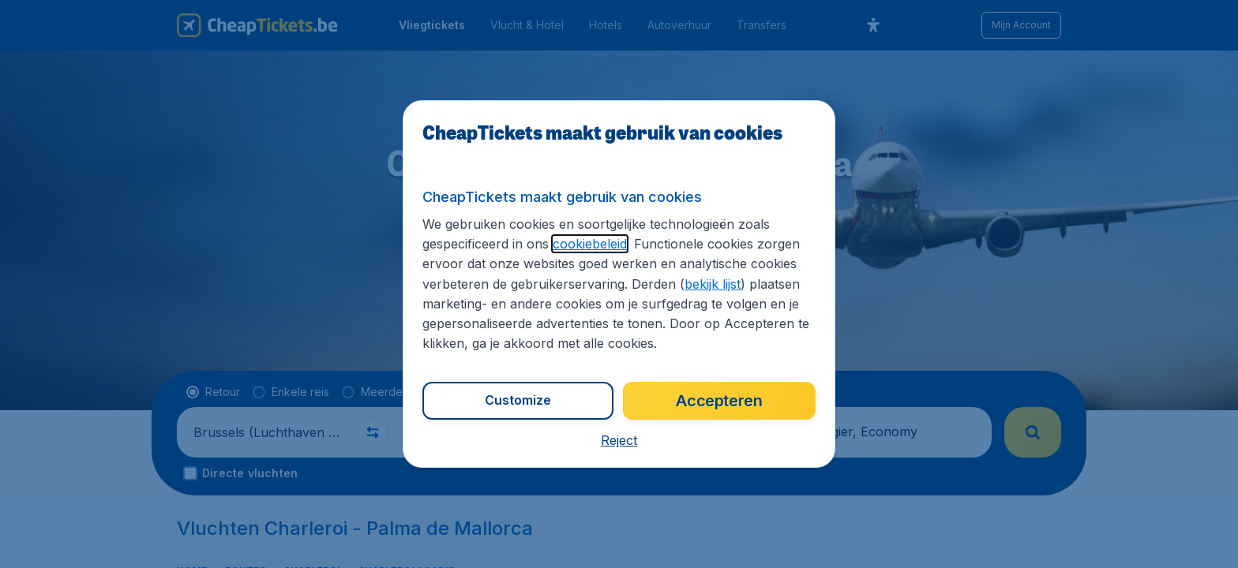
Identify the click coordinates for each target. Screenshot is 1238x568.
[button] (619, 440)
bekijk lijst (713, 284)
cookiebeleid (590, 244)
